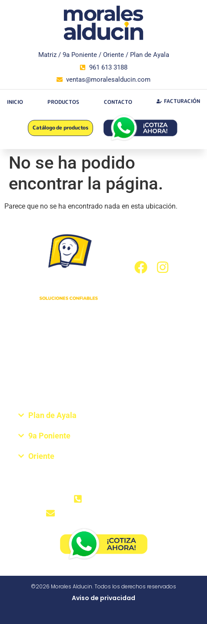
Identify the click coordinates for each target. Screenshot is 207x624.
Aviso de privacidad (103, 598)
